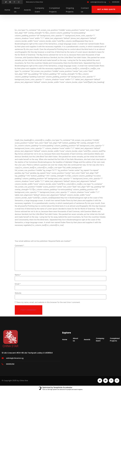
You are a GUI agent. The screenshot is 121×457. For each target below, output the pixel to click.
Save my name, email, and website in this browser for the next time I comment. (48, 302)
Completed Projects (54, 10)
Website (18, 293)
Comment (19, 245)
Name (18, 275)
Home (7, 10)
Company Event (39, 10)
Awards (27, 10)
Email (17, 284)
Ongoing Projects (70, 10)
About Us (17, 10)
